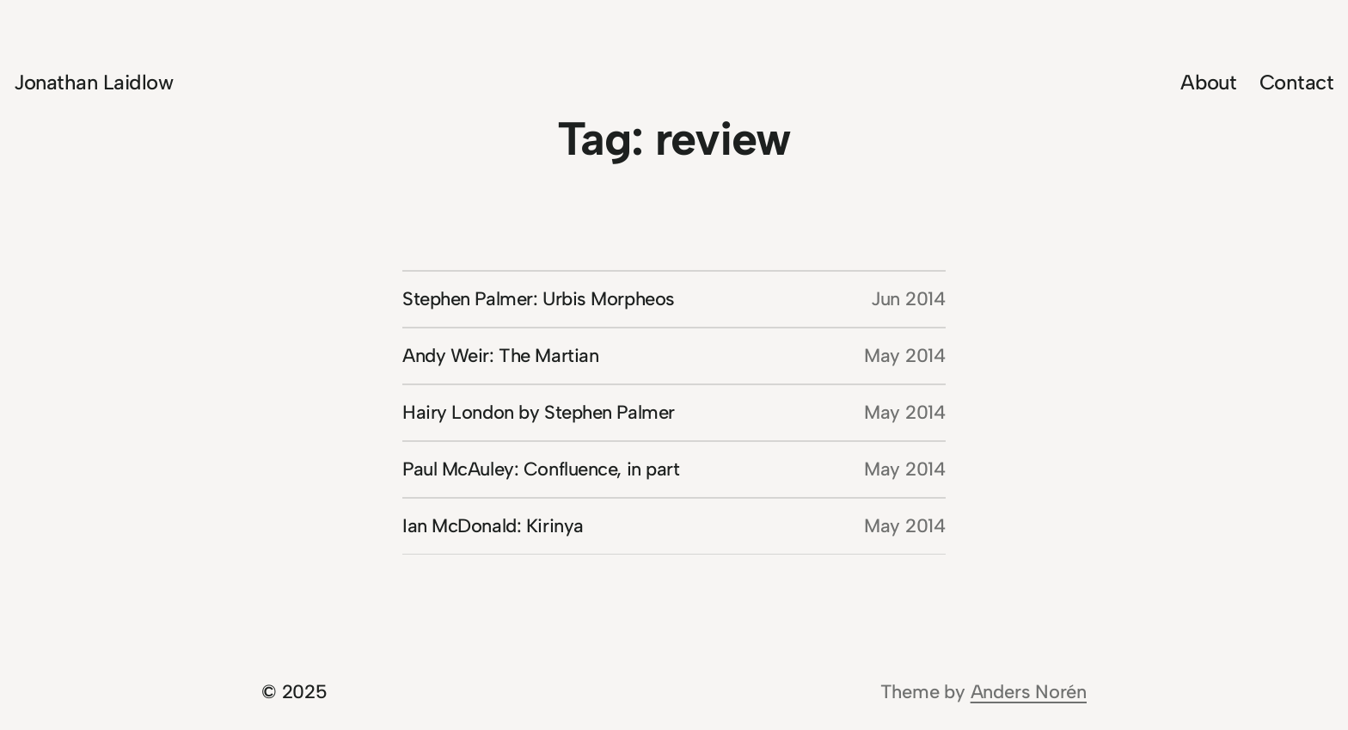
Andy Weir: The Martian (500, 355)
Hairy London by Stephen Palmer (538, 412)
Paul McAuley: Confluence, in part (540, 469)
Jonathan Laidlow (93, 82)
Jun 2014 (908, 298)
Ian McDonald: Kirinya (493, 525)
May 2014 (905, 355)
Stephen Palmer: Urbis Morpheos (538, 298)
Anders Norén (1029, 691)
